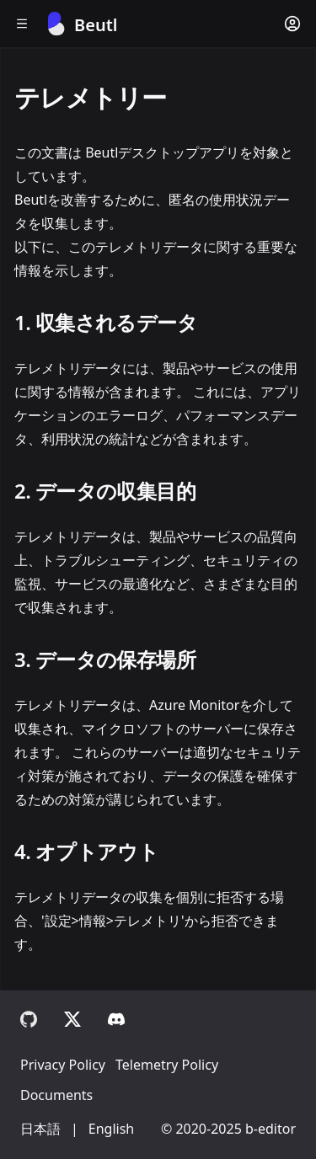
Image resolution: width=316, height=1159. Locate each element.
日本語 (40, 1128)
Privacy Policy (62, 1064)
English (111, 1128)
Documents (56, 1095)
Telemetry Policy (166, 1064)
